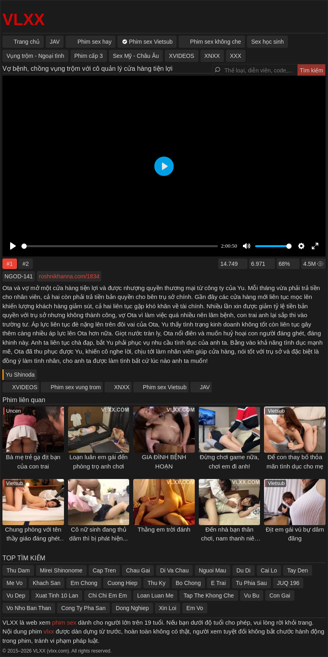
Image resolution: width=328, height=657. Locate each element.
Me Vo (14, 583)
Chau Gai (138, 570)
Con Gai (279, 595)
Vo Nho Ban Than (28, 608)
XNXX (122, 387)
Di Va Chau (174, 570)
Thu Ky (156, 583)
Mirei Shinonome (61, 570)
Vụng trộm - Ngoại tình (35, 56)
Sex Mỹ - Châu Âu (136, 56)
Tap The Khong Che (208, 595)
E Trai (218, 583)
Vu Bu (252, 595)
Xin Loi (168, 608)
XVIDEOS (24, 387)
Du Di (243, 570)
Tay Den (297, 570)
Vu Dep (15, 595)
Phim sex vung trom (76, 387)
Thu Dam (18, 570)
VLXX (23, 19)
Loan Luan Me (155, 595)
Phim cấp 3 (89, 56)
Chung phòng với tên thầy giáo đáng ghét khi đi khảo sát (33, 538)
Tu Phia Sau (251, 583)
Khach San (47, 583)
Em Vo (194, 608)
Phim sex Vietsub (165, 387)
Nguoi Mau (212, 570)
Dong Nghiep (132, 608)
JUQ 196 (288, 583)
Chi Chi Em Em (107, 595)
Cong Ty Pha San (83, 608)
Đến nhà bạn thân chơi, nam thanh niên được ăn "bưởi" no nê (229, 538)
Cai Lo (269, 570)
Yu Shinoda (20, 374)
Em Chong (83, 583)
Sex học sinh (267, 41)
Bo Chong (188, 583)
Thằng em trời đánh (164, 529)
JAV (205, 387)
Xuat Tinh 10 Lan (56, 595)
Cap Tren (104, 570)
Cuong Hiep (122, 583)
